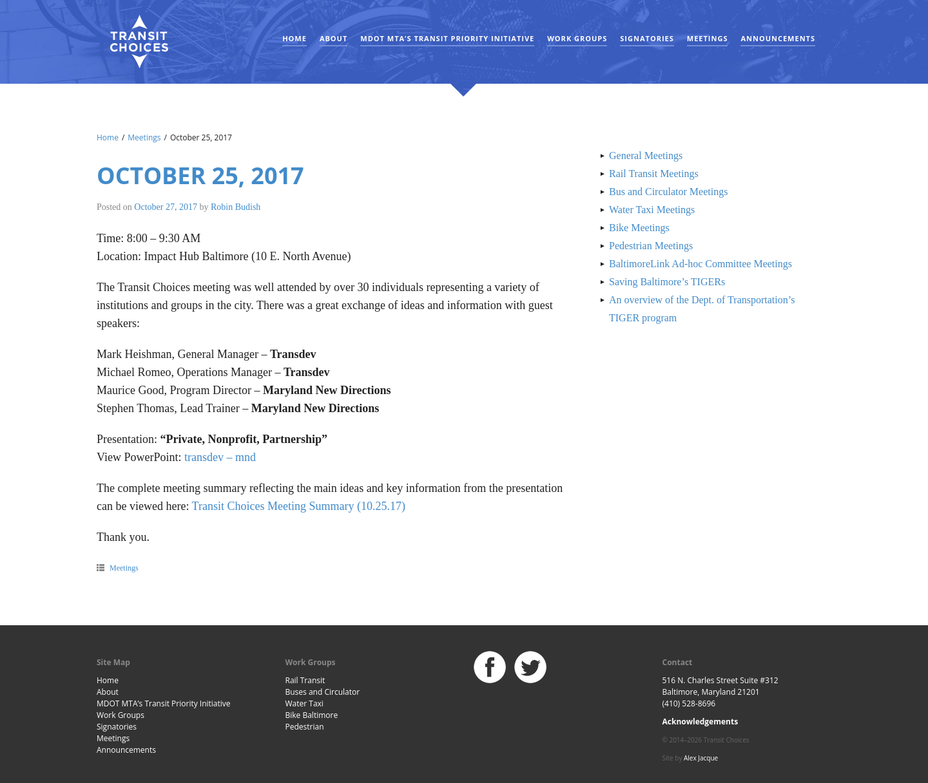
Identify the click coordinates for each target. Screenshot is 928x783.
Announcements (777, 38)
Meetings (707, 38)
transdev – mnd (220, 457)
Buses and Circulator (322, 691)
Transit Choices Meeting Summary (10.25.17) (298, 506)
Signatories (646, 38)
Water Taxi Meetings (652, 209)
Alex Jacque (701, 757)
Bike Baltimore (311, 715)
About (333, 38)
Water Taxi (304, 703)
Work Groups (577, 38)
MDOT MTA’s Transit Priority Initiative (447, 38)
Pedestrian (304, 726)
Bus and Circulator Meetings (668, 191)
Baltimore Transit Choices (138, 42)
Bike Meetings (639, 227)
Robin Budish (235, 207)
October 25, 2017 (200, 175)
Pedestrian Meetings (651, 245)
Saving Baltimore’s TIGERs (667, 281)
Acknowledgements (700, 721)
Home (294, 38)
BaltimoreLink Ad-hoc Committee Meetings (700, 263)
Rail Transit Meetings (654, 173)
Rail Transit (305, 680)
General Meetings (645, 155)
